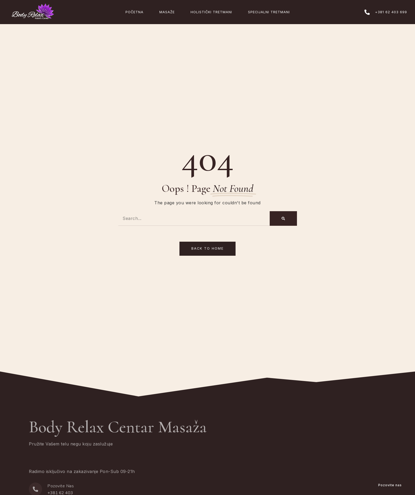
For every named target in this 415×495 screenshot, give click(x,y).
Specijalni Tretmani (269, 12)
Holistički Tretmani (211, 12)
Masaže (167, 12)
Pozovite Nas (60, 486)
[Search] (283, 218)
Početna (134, 12)
